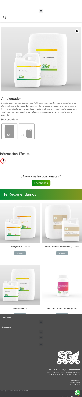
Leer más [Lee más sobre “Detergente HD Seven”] (20, 253)
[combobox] (41, 17)
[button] (41, 11)
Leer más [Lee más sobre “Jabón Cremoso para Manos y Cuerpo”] (62, 253)
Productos (6, 327)
